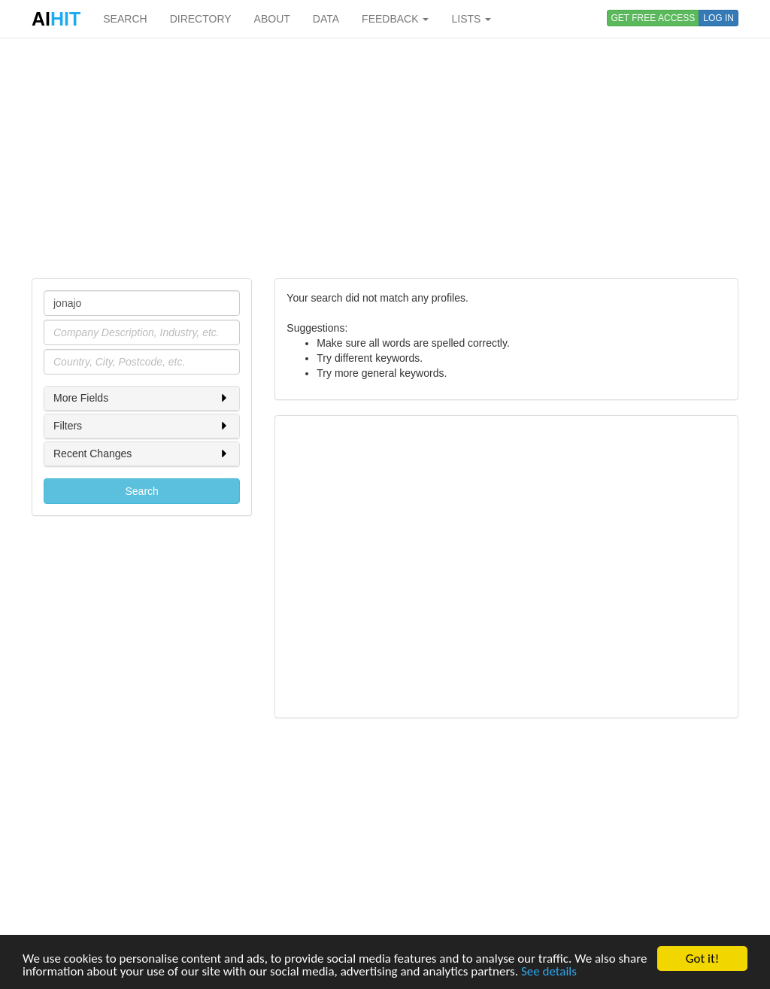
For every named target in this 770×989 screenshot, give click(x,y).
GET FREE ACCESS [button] (653, 18)
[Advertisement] (385, 158)
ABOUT (272, 19)
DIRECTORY (201, 19)
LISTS (471, 19)
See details (549, 971)
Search (141, 491)
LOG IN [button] (718, 18)
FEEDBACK (395, 19)
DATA (326, 19)
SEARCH (125, 19)
